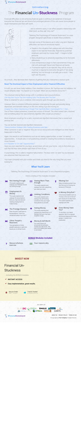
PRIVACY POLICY (63, 315)
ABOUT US (54, 315)
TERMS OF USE (73, 315)
